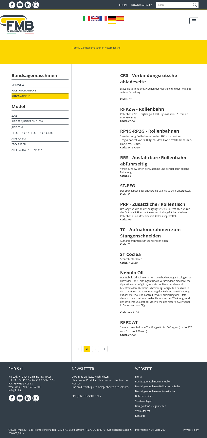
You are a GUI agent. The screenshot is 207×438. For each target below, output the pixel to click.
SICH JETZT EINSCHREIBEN (86, 396)
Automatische (21, 96)
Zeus (14, 115)
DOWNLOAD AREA (141, 5)
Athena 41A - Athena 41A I (27, 150)
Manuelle (18, 84)
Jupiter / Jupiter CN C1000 (27, 121)
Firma (138, 376)
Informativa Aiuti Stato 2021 (151, 430)
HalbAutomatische (24, 90)
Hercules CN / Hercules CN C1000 (32, 133)
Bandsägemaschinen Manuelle (152, 381)
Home (75, 47)
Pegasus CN (19, 144)
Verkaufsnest (142, 411)
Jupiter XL (18, 127)
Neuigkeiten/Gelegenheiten (150, 406)
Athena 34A (19, 138)
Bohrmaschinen (144, 396)
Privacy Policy (191, 430)
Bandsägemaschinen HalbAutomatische (157, 386)
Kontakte (140, 416)
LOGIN (123, 5)
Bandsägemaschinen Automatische (100, 47)
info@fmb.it (15, 390)
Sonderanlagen (143, 401)
